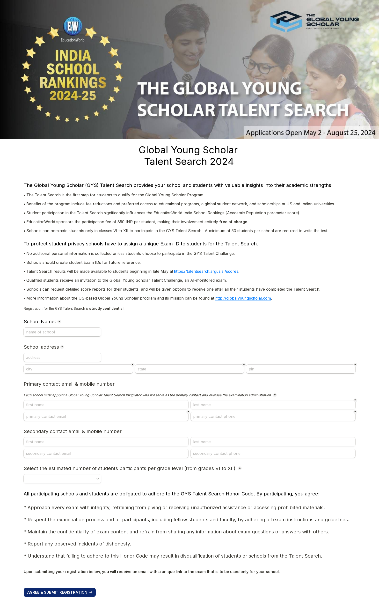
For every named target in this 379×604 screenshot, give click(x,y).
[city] (78, 369)
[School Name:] (62, 332)
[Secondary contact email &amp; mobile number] (106, 441)
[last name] (273, 404)
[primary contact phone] (273, 416)
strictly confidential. (74, 308)
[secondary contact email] (106, 453)
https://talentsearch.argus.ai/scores (206, 271)
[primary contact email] (106, 416)
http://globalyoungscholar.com (243, 298)
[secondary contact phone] (273, 453)
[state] (189, 369)
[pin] (300, 369)
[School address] (62, 357)
